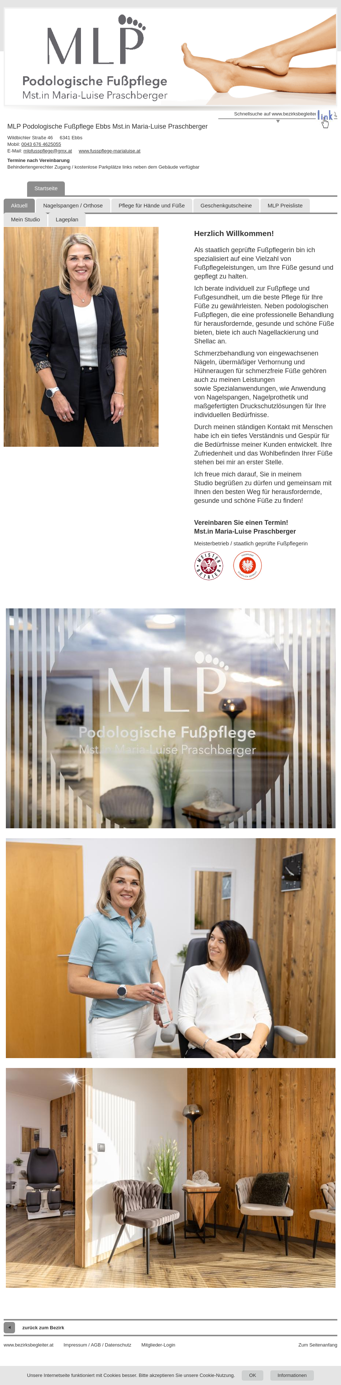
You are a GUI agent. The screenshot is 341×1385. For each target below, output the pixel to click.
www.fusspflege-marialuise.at (109, 151)
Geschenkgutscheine (226, 205)
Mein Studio (25, 219)
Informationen (292, 1375)
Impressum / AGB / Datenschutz (97, 1345)
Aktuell (19, 205)
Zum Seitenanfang (318, 1345)
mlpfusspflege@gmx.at (47, 151)
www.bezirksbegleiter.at (28, 1345)
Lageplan (67, 219)
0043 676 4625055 (41, 144)
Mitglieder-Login (158, 1345)
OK (252, 1375)
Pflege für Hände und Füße (152, 205)
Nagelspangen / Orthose (73, 205)
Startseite (46, 188)
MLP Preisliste (285, 205)
